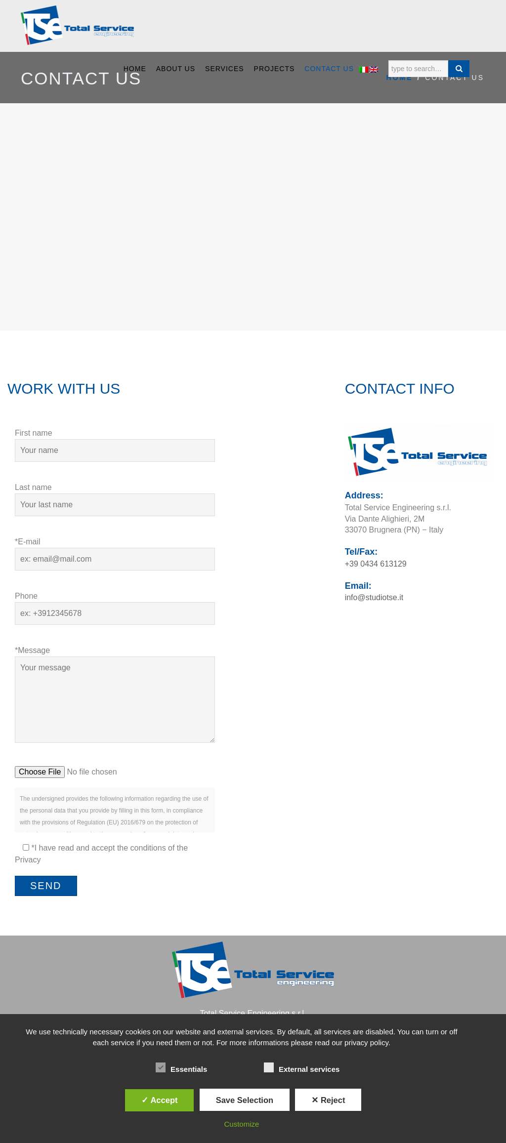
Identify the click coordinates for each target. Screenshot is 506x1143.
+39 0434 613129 (376, 564)
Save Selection (244, 1100)
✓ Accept (159, 1100)
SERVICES (224, 69)
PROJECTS (274, 69)
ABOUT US (175, 69)
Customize (241, 1124)
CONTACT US (329, 69)
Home (135, 69)
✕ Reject (328, 1100)
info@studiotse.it (374, 597)
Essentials (181, 1067)
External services (301, 1067)
